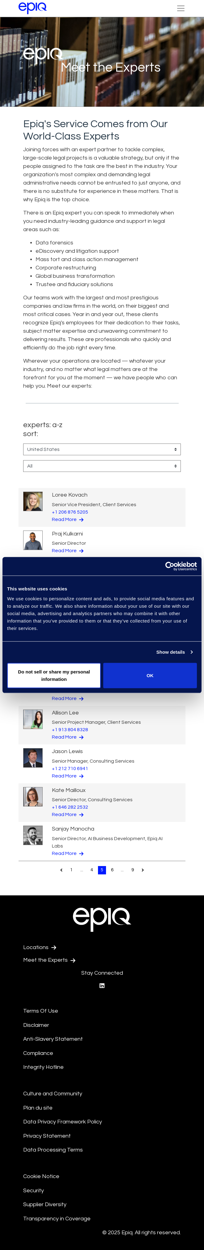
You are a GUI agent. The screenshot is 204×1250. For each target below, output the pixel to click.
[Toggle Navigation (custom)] (180, 8)
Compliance (38, 1053)
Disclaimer (36, 1025)
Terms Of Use (40, 1011)
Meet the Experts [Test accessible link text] (49, 960)
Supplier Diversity (44, 1204)
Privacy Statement (47, 1136)
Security (33, 1191)
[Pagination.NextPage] (142, 870)
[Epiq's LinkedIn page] (102, 986)
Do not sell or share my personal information (54, 675)
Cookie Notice (41, 1176)
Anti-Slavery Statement (53, 1039)
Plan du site (38, 1108)
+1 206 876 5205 (70, 512)
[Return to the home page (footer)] (33, 8)
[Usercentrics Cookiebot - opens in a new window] (170, 566)
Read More (67, 519)
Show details (170, 652)
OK (150, 675)
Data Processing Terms (53, 1150)
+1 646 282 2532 (70, 807)
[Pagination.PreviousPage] (61, 870)
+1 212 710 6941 (70, 768)
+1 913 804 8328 (70, 729)
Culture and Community (52, 1094)
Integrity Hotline (43, 1067)
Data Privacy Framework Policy (62, 1122)
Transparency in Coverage (57, 1219)
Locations (39, 947)
